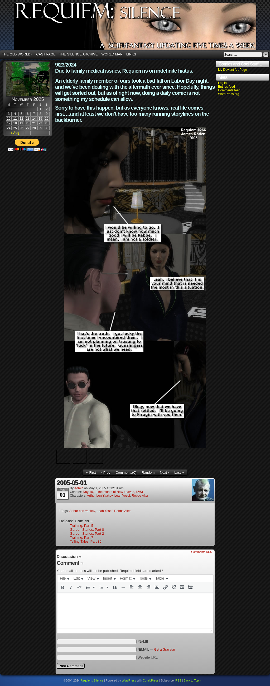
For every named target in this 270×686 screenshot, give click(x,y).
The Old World (17, 54)
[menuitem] (64, 578)
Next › (164, 472)
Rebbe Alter (140, 495)
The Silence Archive (78, 54)
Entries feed (226, 86)
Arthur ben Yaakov (100, 495)
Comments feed (229, 90)
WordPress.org (228, 94)
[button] (62, 587)
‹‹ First (91, 472)
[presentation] (64, 578)
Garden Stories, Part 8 (87, 530)
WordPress (129, 680)
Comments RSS (201, 551)
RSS (178, 680)
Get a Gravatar (164, 649)
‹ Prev (105, 472)
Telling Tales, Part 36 (86, 541)
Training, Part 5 (81, 526)
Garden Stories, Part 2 (87, 533)
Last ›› (179, 472)
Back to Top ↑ (192, 680)
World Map (112, 54)
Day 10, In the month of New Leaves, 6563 (113, 492)
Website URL (148, 657)
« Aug (15, 133)
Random (148, 472)
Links (131, 54)
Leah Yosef (122, 495)
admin (78, 488)
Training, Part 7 (81, 537)
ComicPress (150, 680)
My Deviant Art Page (232, 70)
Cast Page (45, 54)
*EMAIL (156, 649)
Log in (222, 83)
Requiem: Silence (91, 680)
